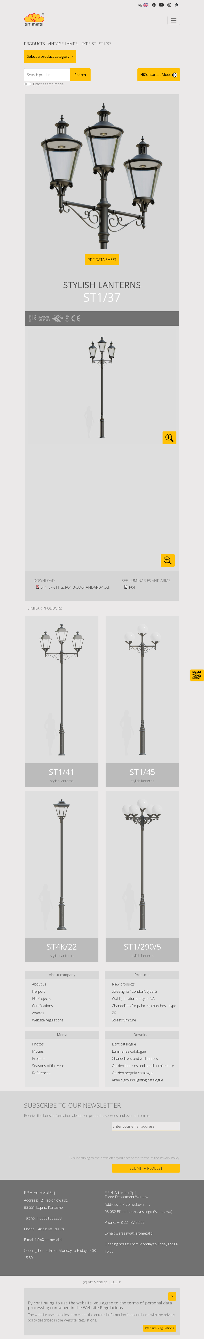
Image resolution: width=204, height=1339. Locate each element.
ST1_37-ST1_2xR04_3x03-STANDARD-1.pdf (75, 587)
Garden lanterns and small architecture (143, 1065)
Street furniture (124, 1020)
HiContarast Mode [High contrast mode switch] (158, 74)
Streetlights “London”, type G (134, 991)
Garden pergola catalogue (133, 1072)
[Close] (172, 1296)
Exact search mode (48, 84)
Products (34, 43)
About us (39, 984)
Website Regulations (159, 1328)
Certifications (42, 1005)
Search (80, 74)
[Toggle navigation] (173, 20)
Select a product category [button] (48, 56)
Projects (38, 1058)
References (41, 1072)
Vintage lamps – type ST (72, 43)
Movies (38, 1051)
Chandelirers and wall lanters (135, 1058)
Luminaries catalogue (129, 1051)
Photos (38, 1044)
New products (123, 984)
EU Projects (41, 998)
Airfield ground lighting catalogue (137, 1080)
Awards (38, 1012)
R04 (132, 587)
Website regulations (47, 1020)
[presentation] (146, 1143)
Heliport (38, 991)
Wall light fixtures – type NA (133, 998)
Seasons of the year (48, 1065)
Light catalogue (124, 1044)
